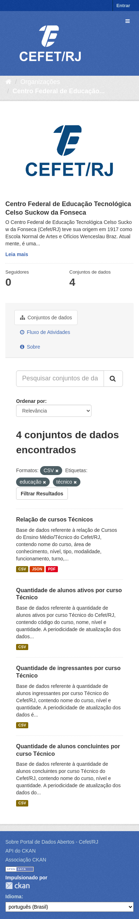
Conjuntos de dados (46, 317)
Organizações (40, 81)
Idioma (13, 896)
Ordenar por (30, 401)
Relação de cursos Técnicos (54, 519)
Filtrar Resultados (42, 493)
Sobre (30, 347)
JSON (37, 569)
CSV (22, 569)
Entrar (123, 5)
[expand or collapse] (127, 21)
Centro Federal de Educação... (59, 91)
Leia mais (16, 254)
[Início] (8, 81)
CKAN (17, 885)
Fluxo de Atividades (45, 332)
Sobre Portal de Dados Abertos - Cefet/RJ (51, 842)
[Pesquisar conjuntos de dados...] (60, 378)
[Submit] (113, 378)
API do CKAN (20, 851)
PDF (51, 569)
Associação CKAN (25, 860)
